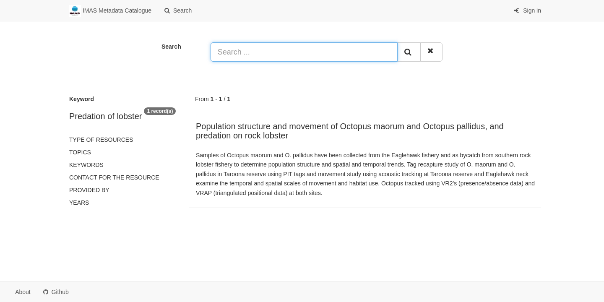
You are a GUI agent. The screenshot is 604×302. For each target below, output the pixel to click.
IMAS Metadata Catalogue (110, 11)
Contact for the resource (114, 177)
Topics (80, 152)
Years (79, 202)
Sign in (527, 10)
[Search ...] (304, 52)
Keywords (86, 164)
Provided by (89, 190)
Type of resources (101, 139)
